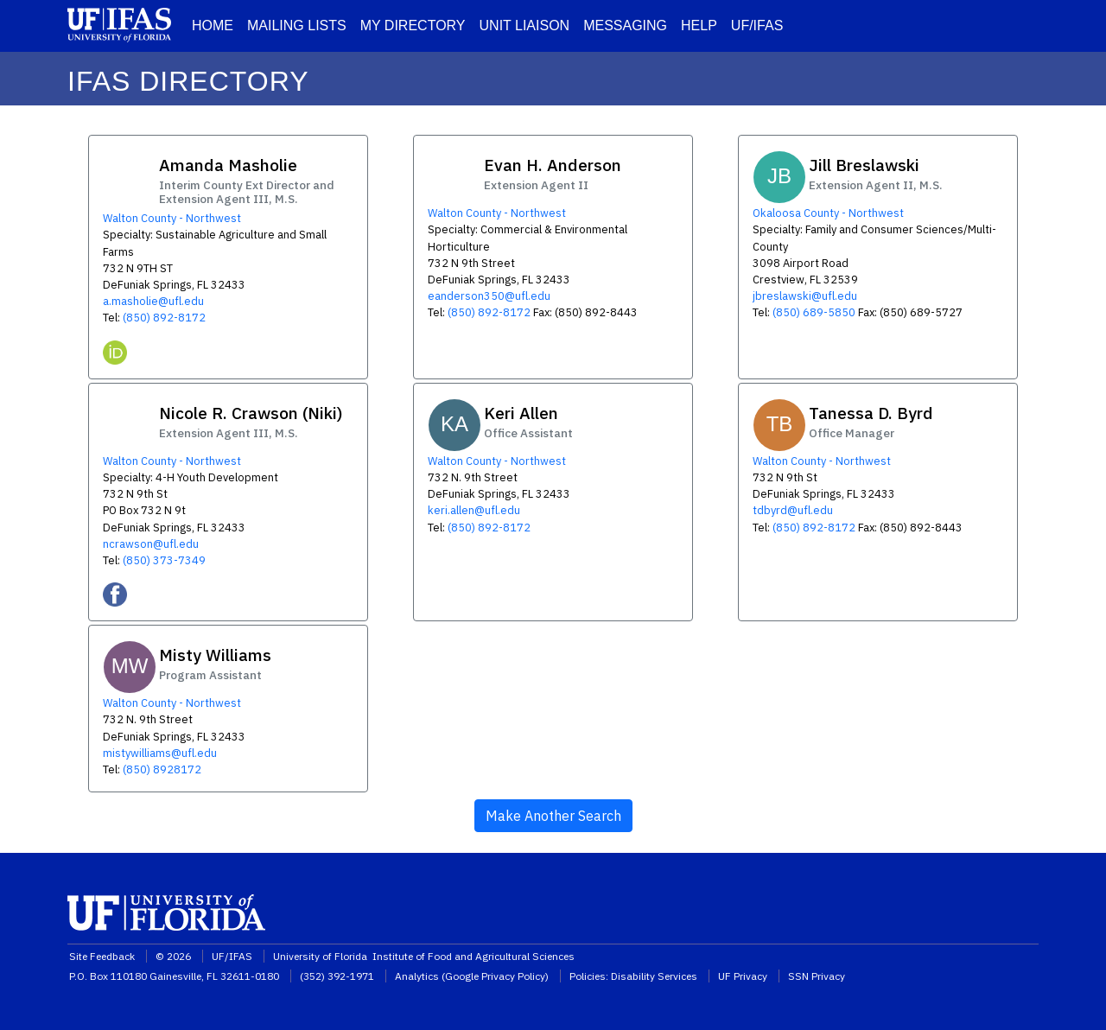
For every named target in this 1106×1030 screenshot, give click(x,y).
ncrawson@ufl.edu (151, 544)
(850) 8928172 (162, 769)
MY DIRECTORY (413, 25)
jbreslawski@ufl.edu (805, 296)
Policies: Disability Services (633, 976)
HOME (212, 25)
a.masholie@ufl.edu (153, 301)
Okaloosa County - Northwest (828, 213)
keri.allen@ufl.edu (474, 510)
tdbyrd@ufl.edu (793, 510)
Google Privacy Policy (495, 976)
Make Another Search (553, 815)
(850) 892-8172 (164, 317)
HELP (699, 25)
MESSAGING (625, 25)
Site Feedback (102, 956)
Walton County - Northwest (172, 218)
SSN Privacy (816, 976)
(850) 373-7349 (164, 560)
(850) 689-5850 (813, 312)
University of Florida (321, 956)
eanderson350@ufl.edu (489, 296)
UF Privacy (742, 976)
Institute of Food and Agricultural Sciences (473, 956)
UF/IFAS (757, 25)
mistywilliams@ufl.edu (160, 753)
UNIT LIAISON (525, 25)
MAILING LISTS (296, 25)
